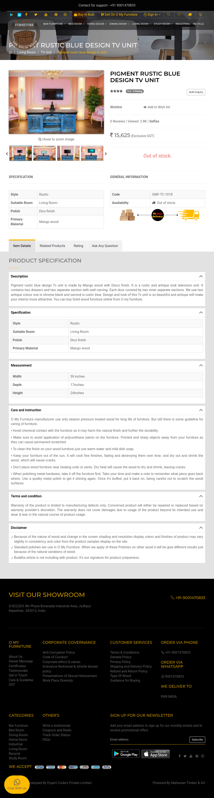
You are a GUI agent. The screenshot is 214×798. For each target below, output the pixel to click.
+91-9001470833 (175, 652)
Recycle (198, 23)
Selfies (154, 121)
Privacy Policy (120, 662)
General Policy (120, 657)
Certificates (17, 666)
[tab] (22, 246)
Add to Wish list (156, 107)
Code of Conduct (55, 657)
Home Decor (97, 23)
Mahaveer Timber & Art (188, 783)
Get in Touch (18, 675)
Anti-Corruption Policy (59, 652)
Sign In (152, 15)
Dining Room (119, 23)
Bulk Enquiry (196, 92)
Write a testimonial (56, 726)
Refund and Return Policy (129, 671)
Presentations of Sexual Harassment (70, 676)
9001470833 (172, 676)
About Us (15, 657)
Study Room (163, 23)
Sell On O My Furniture (119, 15)
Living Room (141, 23)
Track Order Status (56, 735)
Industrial (183, 23)
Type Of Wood (120, 676)
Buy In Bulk (84, 15)
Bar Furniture (54, 23)
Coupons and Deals (57, 730)
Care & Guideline (21, 680)
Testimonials (18, 671)
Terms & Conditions (124, 652)
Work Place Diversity (58, 680)
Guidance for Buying (125, 680)
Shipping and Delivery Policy (131, 666)
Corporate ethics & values (61, 662)
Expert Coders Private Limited (69, 783)
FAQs (46, 740)
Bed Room (76, 23)
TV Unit (46, 52)
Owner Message (21, 661)
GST (12, 685)
